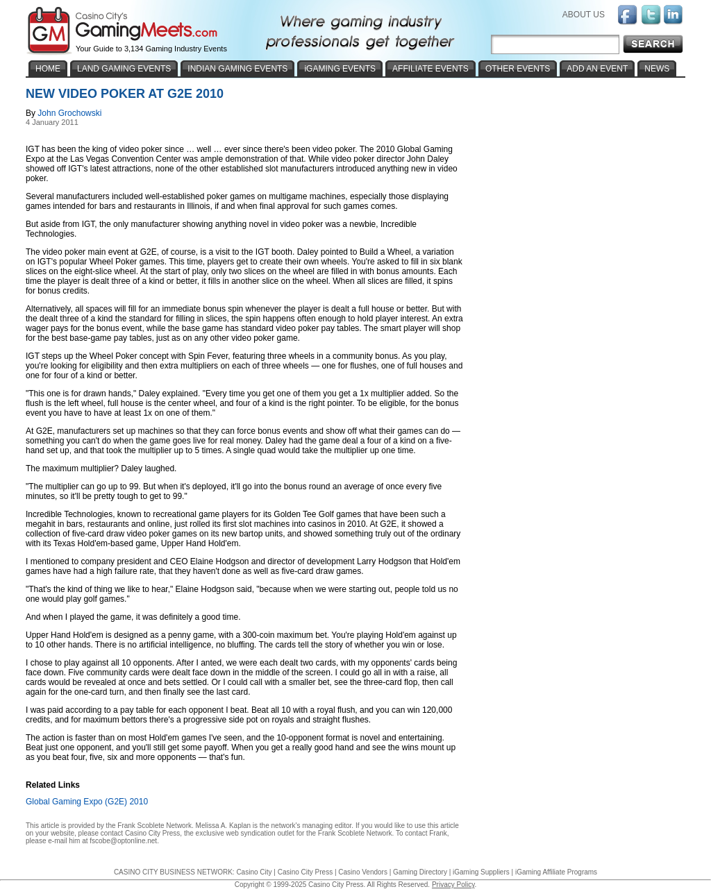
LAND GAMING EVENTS (124, 69)
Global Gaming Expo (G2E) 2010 (87, 801)
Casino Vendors (362, 872)
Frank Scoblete (140, 825)
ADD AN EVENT (597, 69)
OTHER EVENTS (517, 69)
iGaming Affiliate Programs (556, 872)
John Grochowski (69, 113)
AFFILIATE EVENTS (430, 69)
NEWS (656, 69)
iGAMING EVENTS (340, 69)
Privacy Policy (453, 884)
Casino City (253, 872)
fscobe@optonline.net (123, 841)
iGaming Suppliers (481, 872)
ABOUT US (583, 14)
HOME (47, 69)
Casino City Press (152, 833)
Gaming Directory (420, 872)
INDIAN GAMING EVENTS (237, 69)
